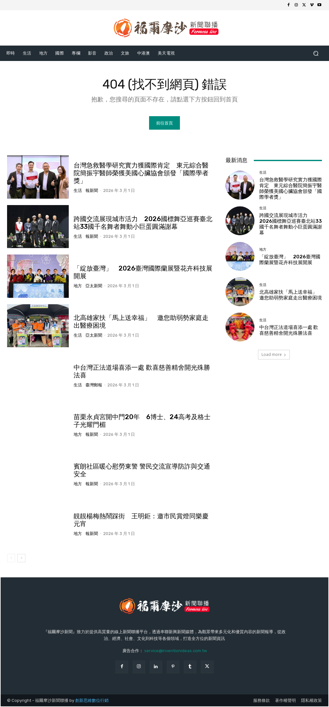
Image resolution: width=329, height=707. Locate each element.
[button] (315, 53)
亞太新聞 (93, 286)
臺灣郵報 (93, 385)
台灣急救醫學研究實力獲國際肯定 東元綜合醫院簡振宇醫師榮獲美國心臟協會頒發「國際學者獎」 (141, 173)
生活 (78, 191)
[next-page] (21, 558)
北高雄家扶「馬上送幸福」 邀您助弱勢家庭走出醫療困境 (290, 295)
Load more (274, 355)
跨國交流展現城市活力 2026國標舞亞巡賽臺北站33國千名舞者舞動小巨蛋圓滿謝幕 (143, 223)
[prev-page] (11, 558)
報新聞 (91, 190)
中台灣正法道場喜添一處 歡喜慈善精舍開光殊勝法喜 (288, 330)
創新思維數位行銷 (92, 700)
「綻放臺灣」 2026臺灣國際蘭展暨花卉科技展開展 (289, 260)
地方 (78, 286)
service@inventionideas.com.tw (175, 651)
